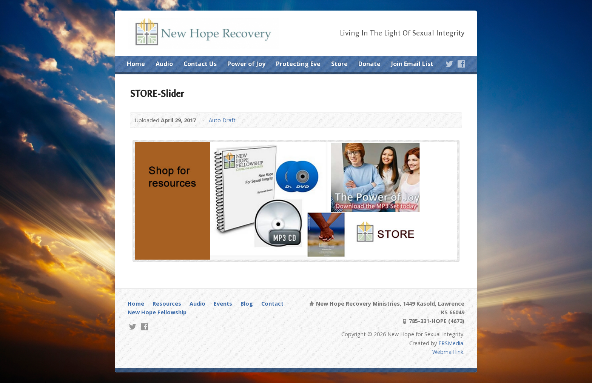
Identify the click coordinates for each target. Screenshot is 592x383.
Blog (246, 303)
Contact (272, 303)
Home (136, 64)
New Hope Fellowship (157, 312)
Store (339, 64)
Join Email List (412, 64)
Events (223, 303)
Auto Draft (222, 120)
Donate (369, 64)
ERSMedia (450, 343)
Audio (164, 64)
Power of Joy (246, 64)
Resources (167, 303)
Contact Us (200, 64)
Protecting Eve (298, 64)
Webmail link (447, 351)
